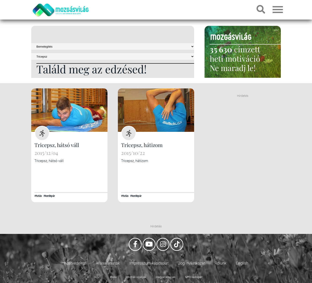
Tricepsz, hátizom (141, 144)
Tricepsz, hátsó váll (56, 144)
